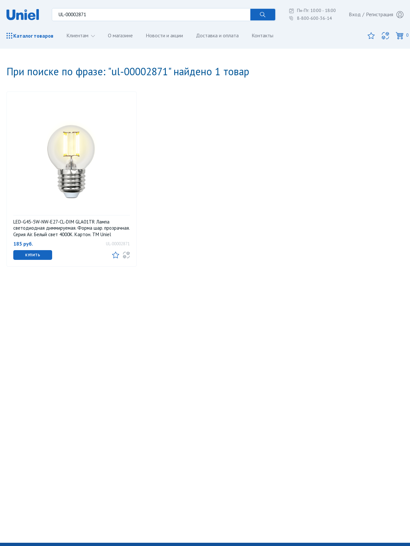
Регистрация (385, 14)
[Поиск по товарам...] (151, 14)
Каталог (29, 35)
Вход (355, 14)
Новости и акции (164, 35)
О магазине (120, 35)
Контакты (262, 35)
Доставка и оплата (217, 35)
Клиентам (78, 35)
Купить (32, 255)
